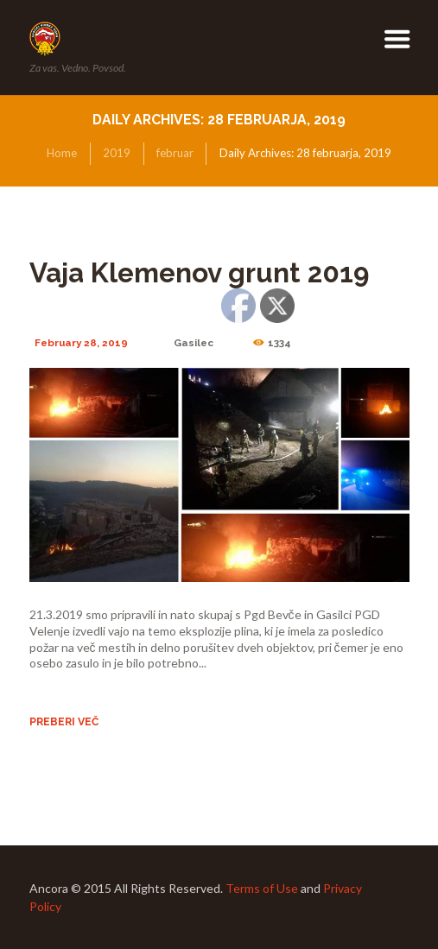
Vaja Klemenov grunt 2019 (199, 272)
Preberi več (63, 721)
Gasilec (193, 343)
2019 (116, 153)
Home (62, 153)
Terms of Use (261, 888)
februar (175, 153)
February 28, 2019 (81, 343)
